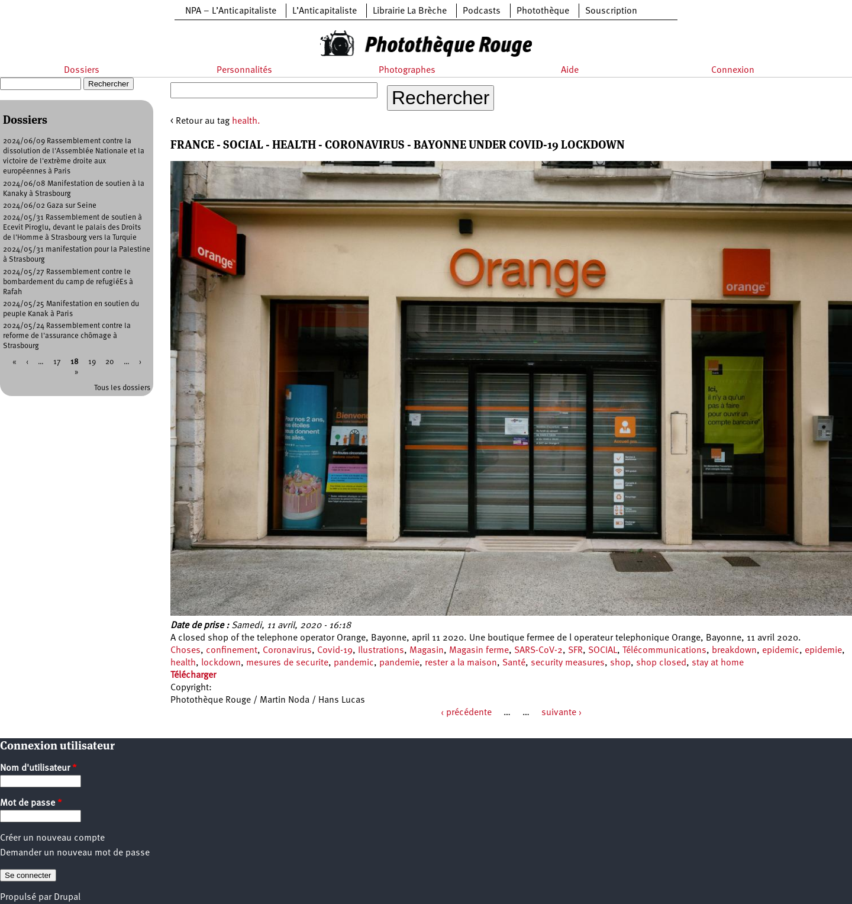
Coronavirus (287, 650)
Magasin (426, 650)
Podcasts (482, 11)
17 (57, 362)
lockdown (221, 663)
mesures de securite (287, 663)
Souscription (611, 11)
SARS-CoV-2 (538, 650)
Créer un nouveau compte (52, 838)
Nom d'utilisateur (38, 768)
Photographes (407, 70)
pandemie (399, 663)
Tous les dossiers (122, 388)
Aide (570, 70)
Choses (185, 650)
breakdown (734, 650)
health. (246, 121)
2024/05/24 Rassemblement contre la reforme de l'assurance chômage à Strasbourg (67, 336)
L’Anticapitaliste (324, 11)
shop (620, 663)
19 (92, 362)
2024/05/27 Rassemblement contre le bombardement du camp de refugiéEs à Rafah (68, 282)
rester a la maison (461, 663)
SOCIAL (602, 650)
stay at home (718, 663)
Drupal (67, 897)
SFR (575, 650)
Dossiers (81, 70)
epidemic (780, 650)
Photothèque (543, 11)
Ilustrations (381, 650)
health (183, 663)
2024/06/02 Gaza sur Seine (49, 206)
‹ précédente (466, 713)
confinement (231, 650)
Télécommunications (664, 650)
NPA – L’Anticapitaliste (230, 11)
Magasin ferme (479, 650)
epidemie (823, 650)
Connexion (732, 70)
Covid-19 (335, 650)
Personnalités (244, 70)
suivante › (561, 713)
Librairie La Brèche (410, 11)
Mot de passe (31, 803)
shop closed (661, 663)
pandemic (354, 663)
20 (109, 362)
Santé (513, 663)
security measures (568, 663)
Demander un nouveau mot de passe (75, 853)
